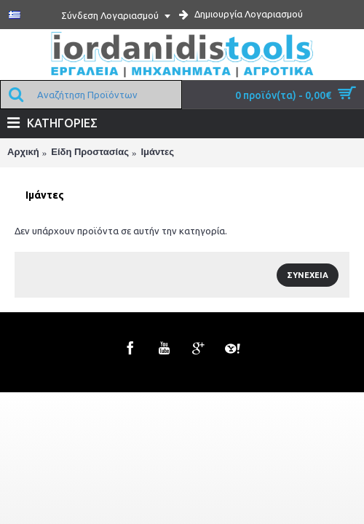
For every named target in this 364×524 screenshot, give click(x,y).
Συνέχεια (307, 275)
